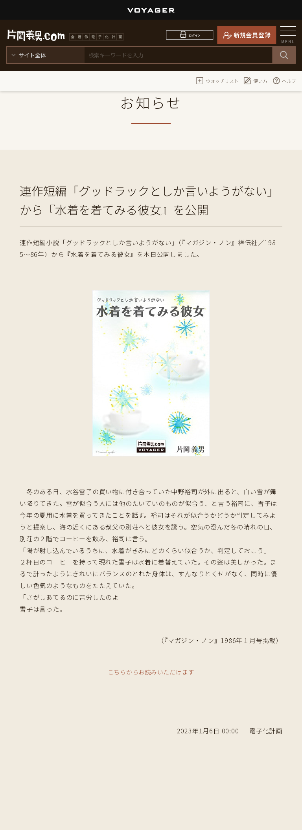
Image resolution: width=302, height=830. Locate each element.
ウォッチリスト (217, 80)
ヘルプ (284, 80)
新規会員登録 (252, 35)
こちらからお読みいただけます (151, 671)
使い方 (255, 80)
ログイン (194, 35)
